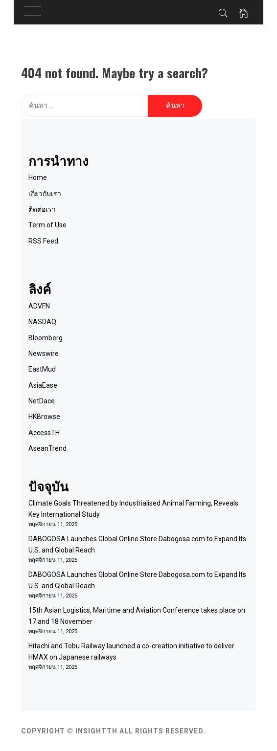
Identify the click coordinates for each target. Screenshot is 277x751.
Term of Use (47, 225)
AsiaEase (42, 385)
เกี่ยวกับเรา (44, 194)
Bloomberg (45, 338)
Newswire (43, 353)
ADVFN (39, 306)
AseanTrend (47, 448)
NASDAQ (42, 322)
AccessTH (44, 433)
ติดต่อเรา (42, 209)
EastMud (42, 369)
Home (37, 177)
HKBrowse (44, 416)
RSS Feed (43, 241)
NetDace (41, 401)
